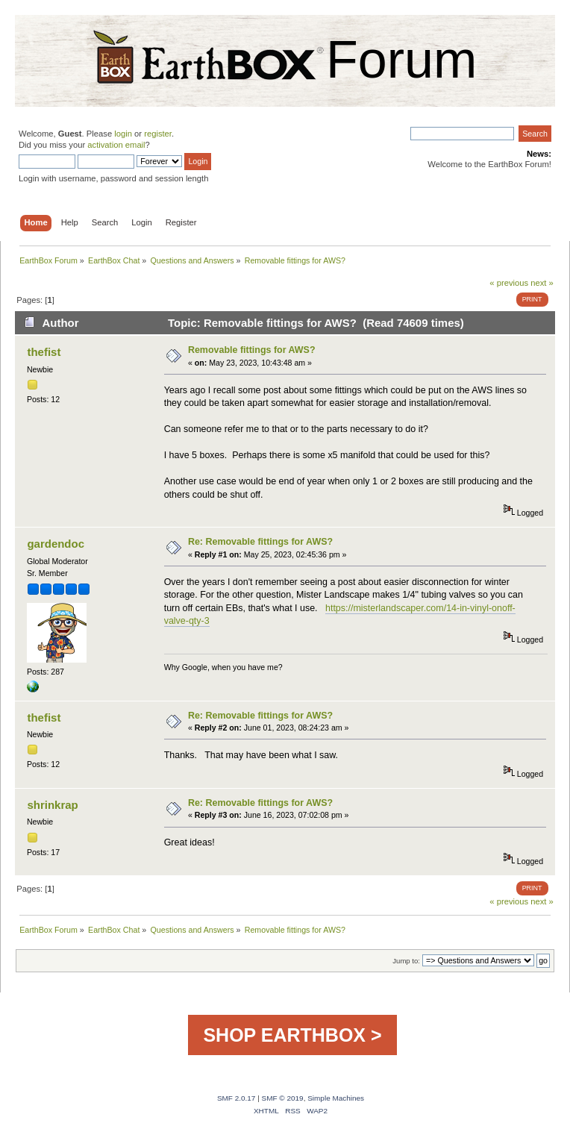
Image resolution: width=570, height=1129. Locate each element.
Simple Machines (335, 1098)
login (123, 133)
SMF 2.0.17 (236, 1098)
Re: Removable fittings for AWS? (260, 542)
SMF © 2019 (283, 1098)
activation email (116, 144)
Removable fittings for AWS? (252, 350)
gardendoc (55, 543)
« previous (508, 282)
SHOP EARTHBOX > (292, 1035)
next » (542, 282)
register (158, 133)
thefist (43, 351)
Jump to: (406, 961)
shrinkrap (52, 804)
